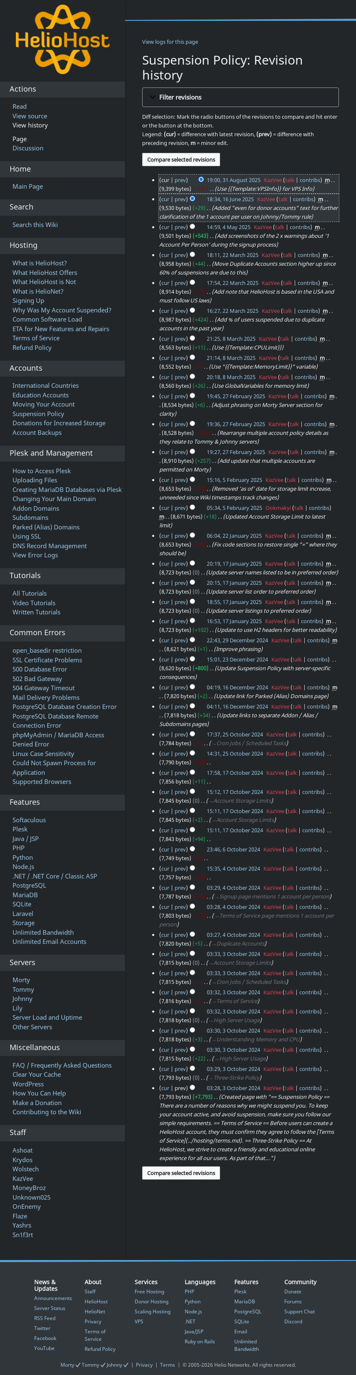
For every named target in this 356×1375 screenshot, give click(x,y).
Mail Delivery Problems (46, 697)
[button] (240, 97)
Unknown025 (31, 1197)
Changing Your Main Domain (54, 498)
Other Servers (32, 1027)
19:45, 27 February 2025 (236, 396)
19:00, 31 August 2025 (234, 180)
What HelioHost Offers (45, 272)
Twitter (42, 1328)
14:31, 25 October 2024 (235, 753)
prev (180, 180)
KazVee (23, 1178)
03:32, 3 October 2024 (233, 992)
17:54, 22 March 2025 (232, 283)
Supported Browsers (42, 781)
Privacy (93, 1321)
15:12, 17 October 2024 (235, 792)
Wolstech (26, 1169)
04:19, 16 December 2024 (237, 687)
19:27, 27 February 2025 (236, 452)
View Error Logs (35, 555)
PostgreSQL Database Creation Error (65, 706)
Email (240, 1331)
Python (23, 857)
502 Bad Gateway (37, 678)
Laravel (23, 913)
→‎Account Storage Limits (239, 800)
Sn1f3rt (23, 1234)
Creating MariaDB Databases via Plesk (67, 489)
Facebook (45, 1338)
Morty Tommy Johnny (95, 1364)
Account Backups (37, 432)
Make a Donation (37, 1102)
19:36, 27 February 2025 (236, 424)
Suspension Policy (38, 413)
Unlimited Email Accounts (49, 941)
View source (30, 116)
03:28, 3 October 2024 (233, 1088)
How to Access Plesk (42, 471)
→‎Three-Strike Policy (233, 1077)
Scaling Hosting (152, 1311)
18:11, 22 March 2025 (232, 255)
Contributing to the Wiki (47, 1112)
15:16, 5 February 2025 (234, 480)
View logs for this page (170, 41)
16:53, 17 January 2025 (234, 621)
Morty (21, 980)
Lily (18, 1008)
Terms (167, 1364)
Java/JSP (194, 1331)
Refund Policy (32, 347)
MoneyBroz (29, 1187)
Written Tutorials (36, 612)
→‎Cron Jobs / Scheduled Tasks (248, 743)
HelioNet (95, 1311)
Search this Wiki (35, 224)
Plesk (20, 829)
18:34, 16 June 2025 (230, 199)
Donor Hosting (151, 1301)
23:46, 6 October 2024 (233, 849)
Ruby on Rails (200, 1341)
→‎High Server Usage (234, 1020)
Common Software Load (47, 319)
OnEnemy (27, 1206)
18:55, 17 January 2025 (234, 602)
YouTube (44, 1348)
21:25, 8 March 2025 (231, 338)
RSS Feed (44, 1318)
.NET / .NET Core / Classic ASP (55, 876)
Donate (292, 1291)
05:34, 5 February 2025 (234, 508)
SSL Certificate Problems (47, 660)
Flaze (20, 1216)
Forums (293, 1301)
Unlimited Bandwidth (43, 932)
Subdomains (30, 517)
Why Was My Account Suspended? (62, 310)
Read (20, 106)
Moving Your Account (44, 404)
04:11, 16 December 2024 (237, 706)
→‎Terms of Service (234, 1001)
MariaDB (25, 895)
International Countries (46, 385)
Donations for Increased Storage (59, 423)
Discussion (28, 148)
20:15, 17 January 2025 (234, 582)
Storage (24, 922)
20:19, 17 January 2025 (234, 563)
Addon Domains (36, 508)
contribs (310, 180)
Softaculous (29, 820)
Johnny (23, 998)
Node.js (23, 866)
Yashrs (22, 1225)
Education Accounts (41, 395)
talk (289, 180)
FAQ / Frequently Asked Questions (62, 1065)
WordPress (28, 1084)
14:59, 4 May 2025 (229, 227)
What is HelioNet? (38, 291)
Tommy (23, 989)
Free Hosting (149, 1291)
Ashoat (23, 1150)
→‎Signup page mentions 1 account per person (271, 896)
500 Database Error (40, 669)
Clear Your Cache (37, 1074)
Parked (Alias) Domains (46, 527)
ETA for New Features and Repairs (61, 328)
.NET (190, 1321)
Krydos (23, 1159)
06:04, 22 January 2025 (234, 535)
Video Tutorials (34, 603)
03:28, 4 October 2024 (233, 907)
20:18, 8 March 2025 (231, 377)
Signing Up (28, 300)
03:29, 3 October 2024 (233, 1069)
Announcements (53, 1298)
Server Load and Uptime (47, 1017)
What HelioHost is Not (44, 281)
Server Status (49, 1308)
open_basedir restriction (47, 650)
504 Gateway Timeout (44, 688)
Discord (293, 1321)
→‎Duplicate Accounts (237, 943)
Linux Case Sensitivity (43, 753)
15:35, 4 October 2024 (233, 868)
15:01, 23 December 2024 (237, 659)
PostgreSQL (29, 885)
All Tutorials (30, 593)
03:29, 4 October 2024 (233, 887)
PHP (19, 847)
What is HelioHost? (40, 263)
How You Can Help (39, 1093)
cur (165, 199)
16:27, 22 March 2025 (232, 310)
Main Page (28, 186)
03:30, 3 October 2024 (233, 1030)
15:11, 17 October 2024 (235, 811)
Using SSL (27, 536)
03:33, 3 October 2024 (233, 954)
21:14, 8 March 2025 (231, 358)
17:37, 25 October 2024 (235, 734)
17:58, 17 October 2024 (235, 772)
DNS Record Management (50, 546)
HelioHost (96, 1301)
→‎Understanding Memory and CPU (255, 1039)
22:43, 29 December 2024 (237, 640)
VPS (139, 1321)
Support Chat (299, 1311)
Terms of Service (36, 338)
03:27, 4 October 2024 (233, 934)
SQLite (22, 904)
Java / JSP (26, 838)
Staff (90, 1291)
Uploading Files (35, 480)
